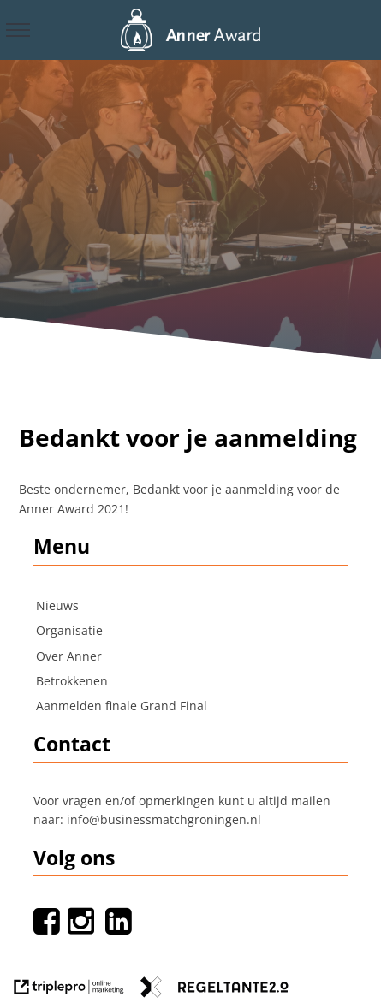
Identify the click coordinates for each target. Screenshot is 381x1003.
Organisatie (69, 630)
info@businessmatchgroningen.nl (164, 819)
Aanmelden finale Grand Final (121, 705)
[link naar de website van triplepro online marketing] (69, 989)
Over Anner (69, 656)
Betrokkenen (72, 681)
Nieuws (57, 605)
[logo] (190, 29)
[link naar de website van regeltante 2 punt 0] (214, 989)
